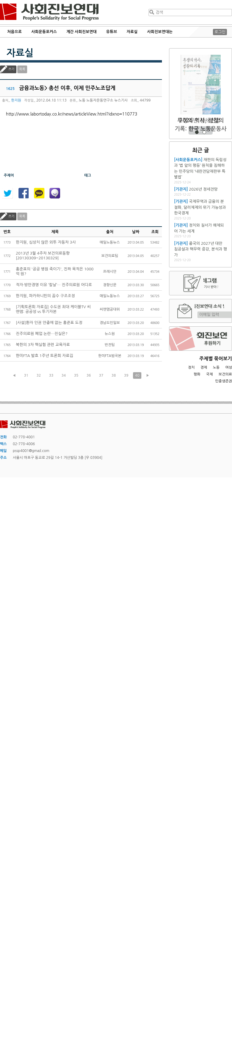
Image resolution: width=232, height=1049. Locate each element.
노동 (216, 367)
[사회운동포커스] (188, 160)
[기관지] (181, 189)
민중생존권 (223, 381)
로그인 (219, 32)
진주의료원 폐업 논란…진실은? (41, 334)
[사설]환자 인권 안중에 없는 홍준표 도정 (49, 323)
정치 (191, 367)
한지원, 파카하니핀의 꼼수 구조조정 (45, 296)
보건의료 (225, 374)
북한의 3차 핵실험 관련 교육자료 (43, 345)
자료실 (132, 32)
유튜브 (111, 32)
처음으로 (14, 32)
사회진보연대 (49, 12)
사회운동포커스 (44, 32)
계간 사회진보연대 (81, 32)
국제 (209, 374)
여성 (228, 367)
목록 (22, 69)
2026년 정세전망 (200, 120)
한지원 (16, 100)
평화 (197, 374)
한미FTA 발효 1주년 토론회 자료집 (44, 356)
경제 (203, 367)
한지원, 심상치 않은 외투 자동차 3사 (46, 242)
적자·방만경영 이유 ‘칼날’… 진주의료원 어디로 (54, 285)
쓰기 (11, 69)
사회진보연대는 (160, 32)
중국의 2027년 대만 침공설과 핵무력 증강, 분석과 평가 (200, 249)
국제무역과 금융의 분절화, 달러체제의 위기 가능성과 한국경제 (200, 207)
